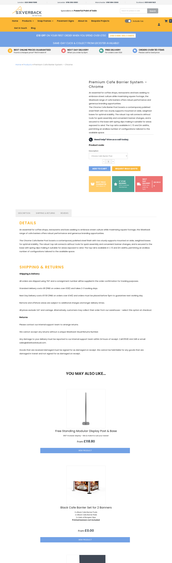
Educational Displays (65, 545)
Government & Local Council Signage (73, 541)
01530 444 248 (132, 534)
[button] (153, 506)
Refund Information (105, 545)
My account (102, 528)
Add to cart (99, 168)
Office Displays (63, 537)
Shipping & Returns (45, 213)
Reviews (64, 213)
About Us (82, 21)
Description (93, 151)
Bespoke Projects (100, 21)
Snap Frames (44, 21)
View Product (41, 465)
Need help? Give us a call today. (109, 140)
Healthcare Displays (65, 532)
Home (15, 21)
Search (154, 11)
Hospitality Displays (64, 528)
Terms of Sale (103, 541)
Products (27, 21)
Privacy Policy (103, 537)
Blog (33, 28)
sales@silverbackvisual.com (138, 528)
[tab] (24, 213)
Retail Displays (62, 523)
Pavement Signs (65, 21)
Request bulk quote (127, 168)
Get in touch (20, 28)
